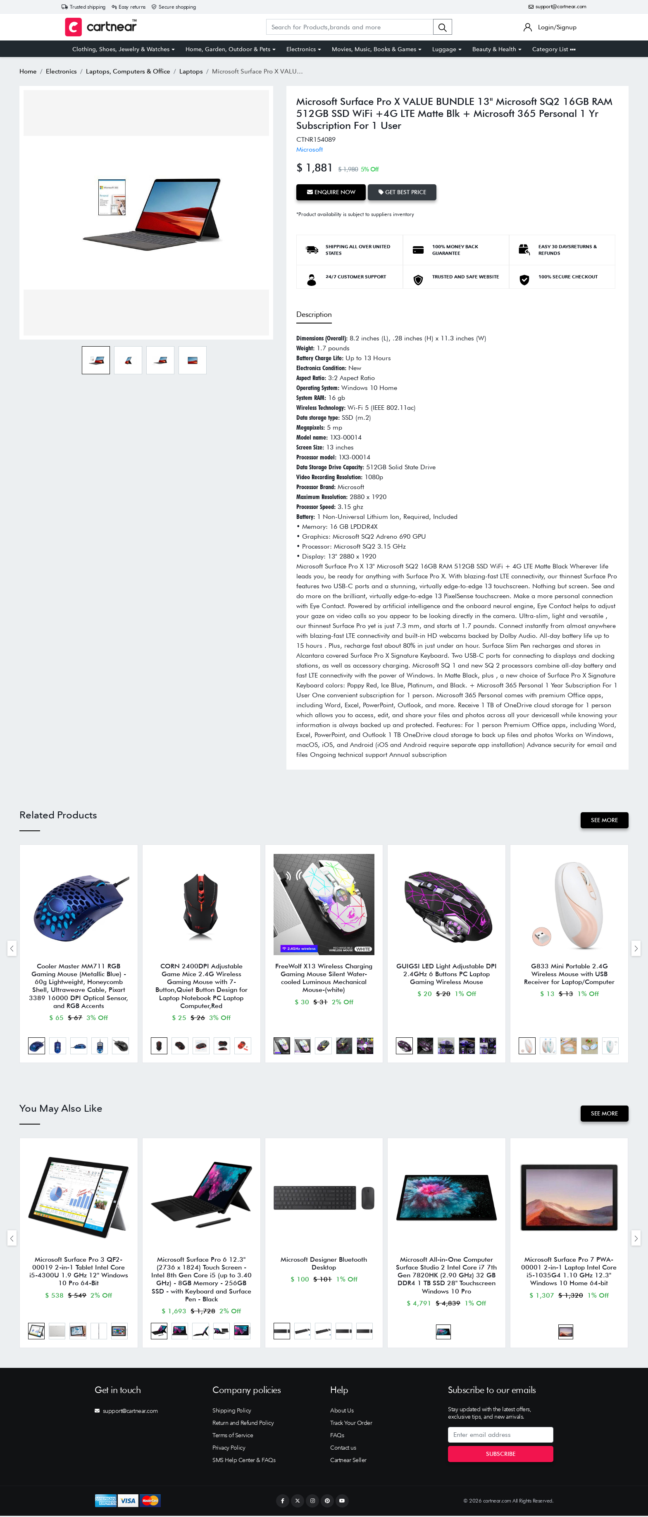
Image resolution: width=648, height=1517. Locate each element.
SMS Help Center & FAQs (243, 1461)
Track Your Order (351, 1424)
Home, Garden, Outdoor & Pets (228, 49)
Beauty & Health (494, 49)
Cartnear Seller (348, 1461)
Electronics (301, 49)
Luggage (444, 49)
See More (604, 820)
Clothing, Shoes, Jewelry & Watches (120, 49)
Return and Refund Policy (243, 1424)
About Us (341, 1412)
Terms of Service (232, 1437)
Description (314, 313)
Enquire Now (331, 192)
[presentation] (12, 948)
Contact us (343, 1449)
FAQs (337, 1437)
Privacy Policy (228, 1449)
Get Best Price (402, 192)
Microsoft (309, 149)
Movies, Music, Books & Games (374, 49)
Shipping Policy (231, 1412)
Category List (554, 49)
